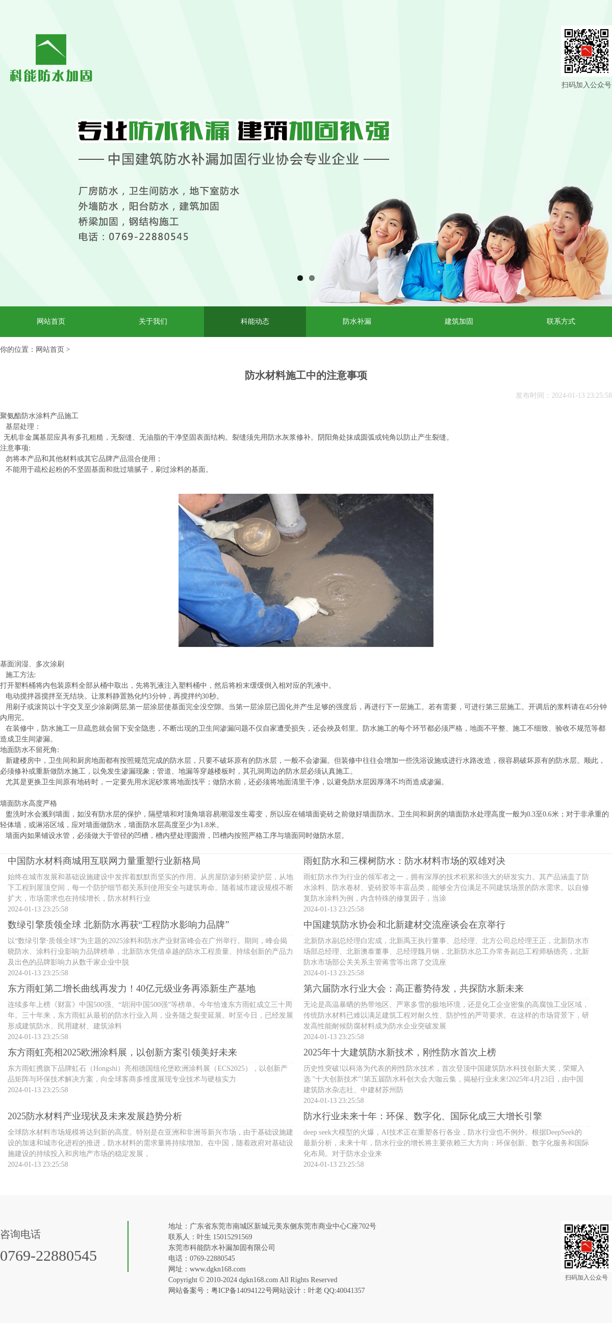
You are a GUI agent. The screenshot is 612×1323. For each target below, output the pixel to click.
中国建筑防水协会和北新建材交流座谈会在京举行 (404, 925)
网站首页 (51, 321)
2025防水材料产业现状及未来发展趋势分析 (95, 1116)
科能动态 (255, 321)
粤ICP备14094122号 (241, 1290)
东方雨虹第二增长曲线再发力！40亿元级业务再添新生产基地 (132, 988)
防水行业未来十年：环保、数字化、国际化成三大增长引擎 (422, 1116)
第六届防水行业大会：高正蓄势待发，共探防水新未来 (413, 988)
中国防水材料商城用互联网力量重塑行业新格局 (104, 861)
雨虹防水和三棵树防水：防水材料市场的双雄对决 (404, 861)
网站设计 (286, 1290)
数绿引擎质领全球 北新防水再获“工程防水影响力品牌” (118, 925)
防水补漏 (357, 321)
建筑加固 (459, 321)
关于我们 (153, 321)
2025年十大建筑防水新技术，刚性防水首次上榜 (399, 1052)
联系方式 (561, 321)
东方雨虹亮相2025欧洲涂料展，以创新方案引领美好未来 (122, 1052)
